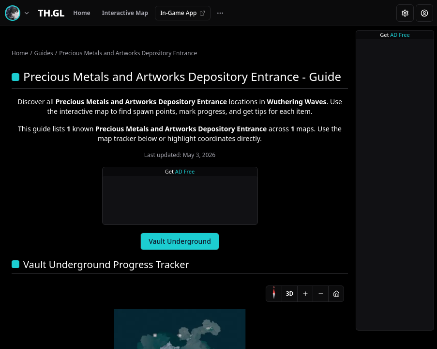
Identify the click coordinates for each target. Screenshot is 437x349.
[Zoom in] (305, 293)
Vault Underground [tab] (180, 241)
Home (81, 13)
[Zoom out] (320, 293)
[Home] (51, 13)
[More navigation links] (220, 13)
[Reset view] (336, 293)
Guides (43, 53)
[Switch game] (19, 13)
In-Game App (182, 13)
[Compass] (274, 293)
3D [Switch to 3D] (290, 293)
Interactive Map (125, 13)
